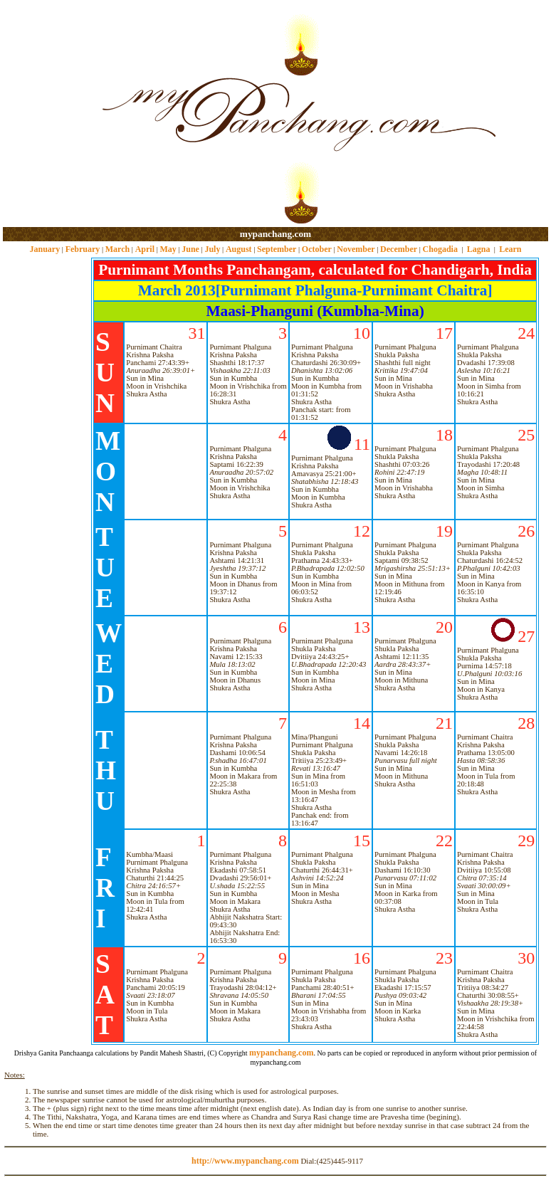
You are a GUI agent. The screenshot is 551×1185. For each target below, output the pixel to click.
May (167, 249)
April (144, 249)
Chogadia (440, 249)
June (190, 249)
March (117, 249)
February (82, 249)
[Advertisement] (48, 114)
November (355, 249)
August (239, 249)
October (317, 249)
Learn (510, 249)
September (276, 249)
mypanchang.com (275, 233)
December (398, 249)
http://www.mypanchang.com (245, 1161)
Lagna (478, 249)
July (212, 249)
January (44, 249)
